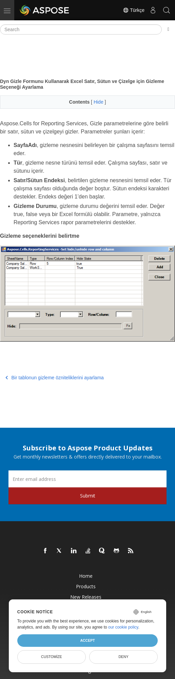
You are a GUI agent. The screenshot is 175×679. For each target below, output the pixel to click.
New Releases (85, 597)
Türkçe (133, 10)
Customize (51, 657)
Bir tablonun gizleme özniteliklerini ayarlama (54, 377)
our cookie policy (123, 627)
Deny (124, 657)
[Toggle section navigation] (168, 29)
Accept (87, 640)
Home (86, 576)
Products (86, 586)
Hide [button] (99, 102)
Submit (87, 495)
